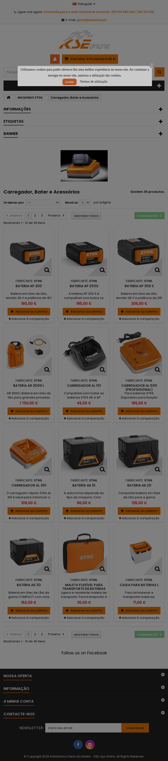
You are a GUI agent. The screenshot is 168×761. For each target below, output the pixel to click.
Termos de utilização (93, 81)
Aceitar (69, 82)
